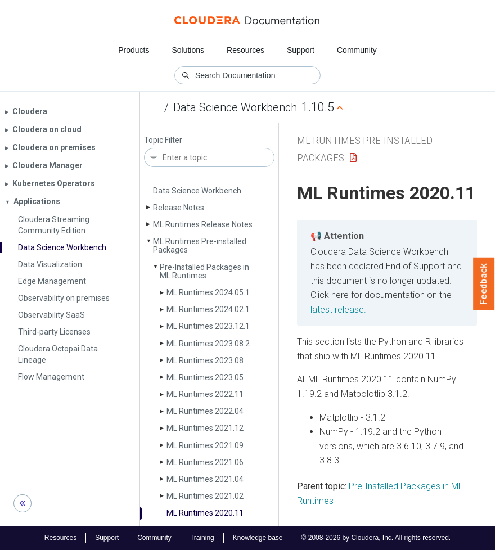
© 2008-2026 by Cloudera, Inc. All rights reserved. (376, 538)
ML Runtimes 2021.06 (205, 462)
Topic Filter (163, 140)
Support (300, 50)
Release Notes (178, 207)
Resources (245, 50)
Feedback (484, 284)
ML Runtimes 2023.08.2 (208, 343)
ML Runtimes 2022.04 (205, 411)
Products (133, 50)
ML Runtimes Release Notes (203, 224)
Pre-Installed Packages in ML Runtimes (204, 271)
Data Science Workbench (235, 107)
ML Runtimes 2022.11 (205, 394)
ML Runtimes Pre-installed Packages (199, 245)
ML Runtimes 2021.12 (205, 427)
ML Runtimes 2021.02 (205, 496)
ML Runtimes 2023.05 (205, 377)
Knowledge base (258, 538)
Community (357, 50)
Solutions (188, 50)
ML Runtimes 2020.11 (205, 512)
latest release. (338, 309)
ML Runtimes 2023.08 (205, 360)
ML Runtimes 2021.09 (205, 445)
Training (202, 538)
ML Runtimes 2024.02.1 (208, 309)
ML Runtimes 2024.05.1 (208, 292)
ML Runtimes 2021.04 (205, 479)
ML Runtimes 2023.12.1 (208, 326)
